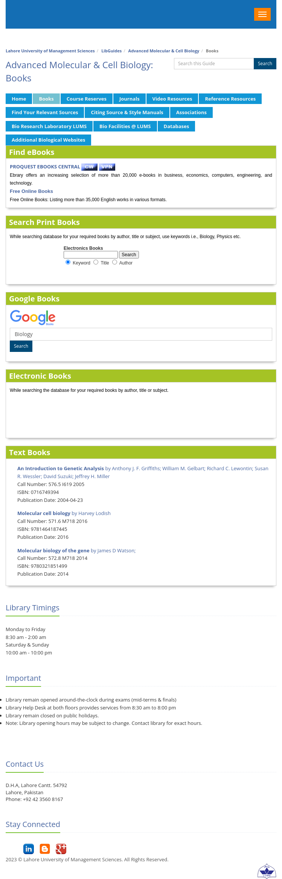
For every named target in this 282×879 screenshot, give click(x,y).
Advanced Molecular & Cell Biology (164, 51)
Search (265, 63)
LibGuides (111, 51)
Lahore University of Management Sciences (50, 51)
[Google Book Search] (141, 334)
